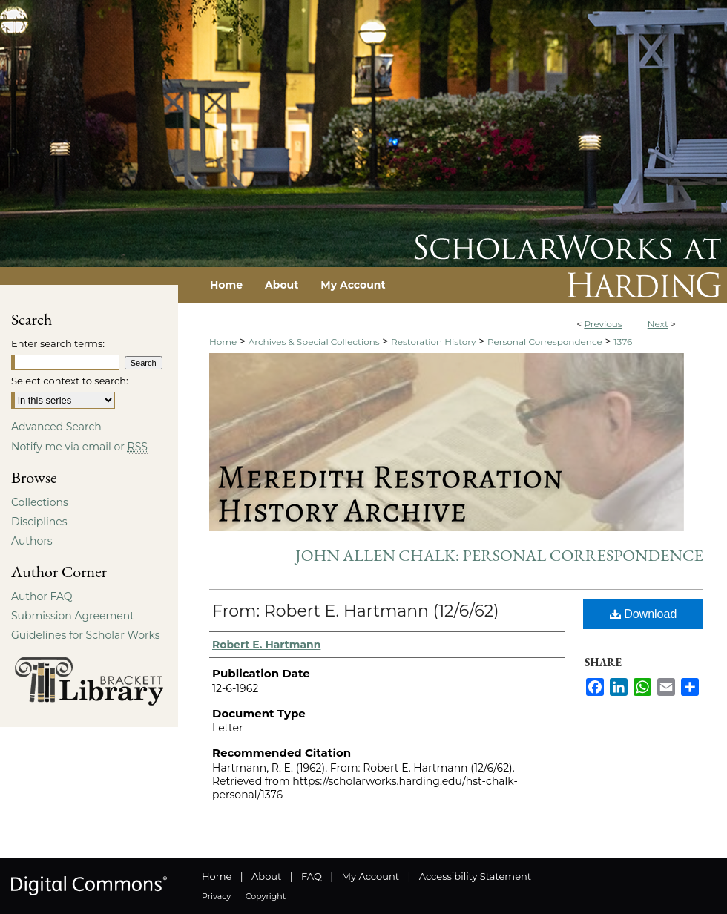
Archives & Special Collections (314, 341)
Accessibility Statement (475, 876)
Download (643, 614)
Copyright (266, 896)
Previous (603, 323)
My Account (370, 876)
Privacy (216, 896)
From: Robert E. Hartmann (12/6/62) (355, 611)
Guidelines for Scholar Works (85, 635)
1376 (622, 341)
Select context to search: (69, 381)
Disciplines (39, 521)
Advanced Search (56, 426)
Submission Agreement (72, 615)
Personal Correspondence (544, 341)
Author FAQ (42, 596)
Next (658, 323)
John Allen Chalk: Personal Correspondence (499, 555)
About (266, 876)
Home (223, 341)
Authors (32, 541)
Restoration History (433, 341)
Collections (39, 502)
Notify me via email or (79, 446)
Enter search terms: (58, 343)
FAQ (311, 876)
